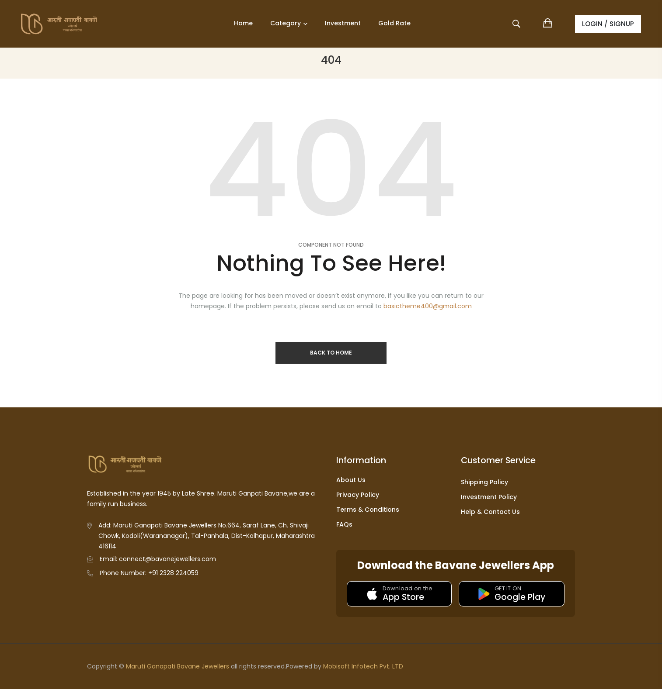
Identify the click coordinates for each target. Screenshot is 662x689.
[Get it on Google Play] (511, 593)
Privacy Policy (357, 494)
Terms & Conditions (367, 509)
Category (285, 23)
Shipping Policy (484, 482)
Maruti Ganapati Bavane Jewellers (177, 666)
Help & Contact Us (490, 511)
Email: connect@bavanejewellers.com (158, 559)
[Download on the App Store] (399, 593)
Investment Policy (489, 497)
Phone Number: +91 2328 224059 (149, 572)
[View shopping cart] (548, 24)
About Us (351, 479)
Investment (343, 23)
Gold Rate (394, 23)
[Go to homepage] (68, 24)
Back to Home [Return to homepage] (331, 352)
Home (243, 23)
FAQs (344, 524)
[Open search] (517, 25)
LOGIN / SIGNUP (608, 23)
